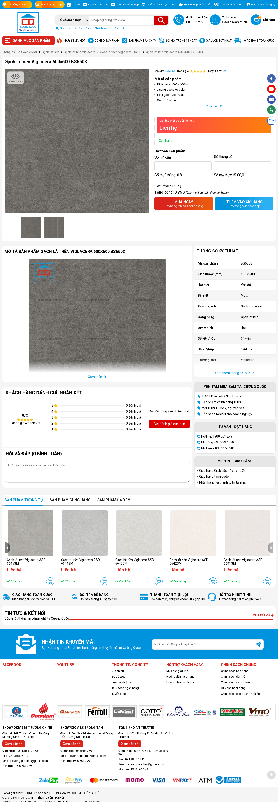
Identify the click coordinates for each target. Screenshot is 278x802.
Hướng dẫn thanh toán (181, 682)
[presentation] (7, 547)
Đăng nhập (257, 4)
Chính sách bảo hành (234, 671)
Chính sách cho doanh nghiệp (240, 693)
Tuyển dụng (119, 693)
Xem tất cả (263, 615)
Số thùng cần (224, 157)
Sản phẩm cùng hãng (70, 500)
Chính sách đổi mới (233, 676)
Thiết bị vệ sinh (104, 28)
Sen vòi (119, 28)
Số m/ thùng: (168, 175)
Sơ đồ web (119, 676)
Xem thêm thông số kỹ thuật (235, 373)
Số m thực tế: (229, 175)
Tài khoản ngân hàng (125, 688)
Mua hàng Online (177, 671)
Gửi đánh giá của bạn (169, 424)
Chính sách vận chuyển (236, 682)
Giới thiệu (118, 671)
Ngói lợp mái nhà (66, 28)
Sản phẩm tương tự (24, 500)
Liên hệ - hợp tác (122, 682)
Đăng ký (270, 4)
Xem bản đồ (13, 744)
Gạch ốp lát (85, 28)
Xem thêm (214, 106)
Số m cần (162, 157)
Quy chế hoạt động (233, 688)
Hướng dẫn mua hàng (180, 676)
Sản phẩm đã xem (114, 500)
